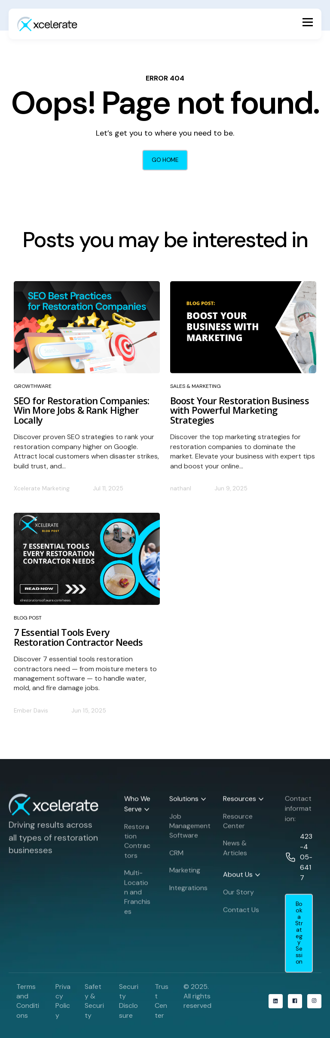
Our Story (238, 896)
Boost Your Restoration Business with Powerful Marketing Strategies (239, 410)
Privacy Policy (62, 1001)
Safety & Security (94, 1001)
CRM (176, 856)
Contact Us (241, 913)
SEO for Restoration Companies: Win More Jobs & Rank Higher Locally (82, 410)
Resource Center (238, 824)
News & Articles (235, 852)
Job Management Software (190, 829)
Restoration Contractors (137, 845)
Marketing (184, 874)
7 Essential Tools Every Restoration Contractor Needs (78, 637)
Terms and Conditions (27, 1001)
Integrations (188, 891)
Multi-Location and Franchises (137, 896)
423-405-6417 (306, 861)
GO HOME (165, 160)
